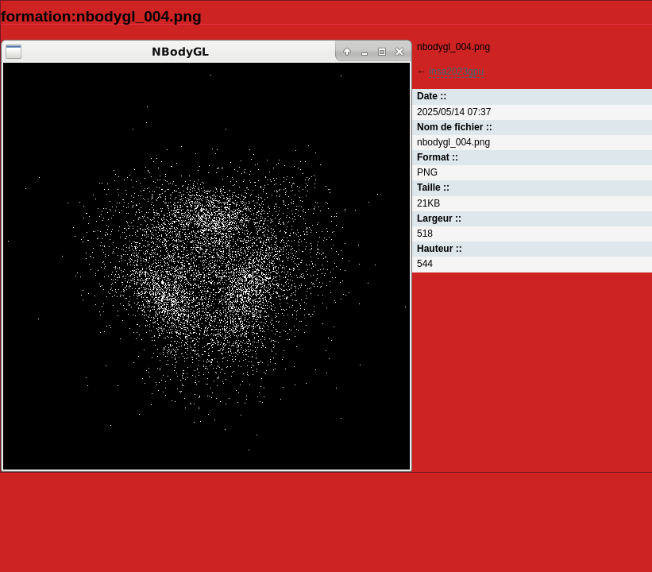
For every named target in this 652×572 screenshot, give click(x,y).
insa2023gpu (456, 71)
